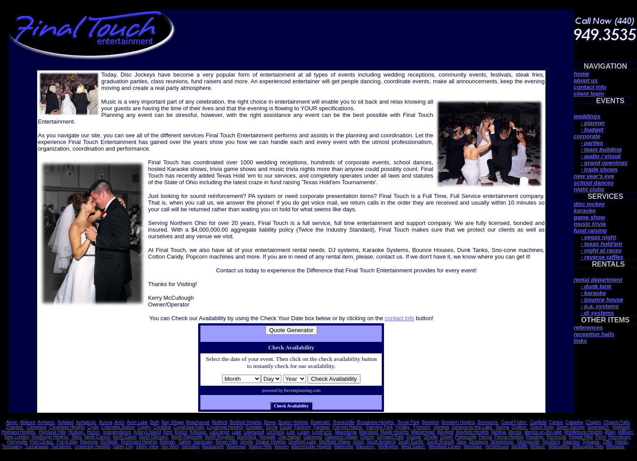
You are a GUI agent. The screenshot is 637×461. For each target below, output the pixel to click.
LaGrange (219, 432)
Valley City (123, 446)
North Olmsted (154, 436)
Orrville (431, 436)
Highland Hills (52, 432)
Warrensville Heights (311, 446)
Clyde (93, 427)
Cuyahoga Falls (188, 427)
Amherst (46, 422)
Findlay (403, 427)
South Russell (440, 441)
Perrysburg (619, 436)
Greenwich (598, 427)
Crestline (162, 427)
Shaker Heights (271, 441)
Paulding (535, 436)
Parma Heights (508, 436)
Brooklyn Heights (458, 422)
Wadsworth (213, 446)
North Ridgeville (187, 436)
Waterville (343, 446)
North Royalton (219, 436)
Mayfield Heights (472, 432)
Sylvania (591, 441)
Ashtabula (86, 422)
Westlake (473, 446)
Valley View (147, 446)
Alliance (27, 422)
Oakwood (312, 436)
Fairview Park (379, 427)
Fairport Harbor (348, 427)
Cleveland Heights (67, 427)
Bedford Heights (245, 422)
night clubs (589, 189)
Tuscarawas (37, 446)
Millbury (626, 432)
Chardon (15, 427)
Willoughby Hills (588, 446)
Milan (610, 432)
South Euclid (411, 441)
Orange (414, 436)
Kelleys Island (147, 432)
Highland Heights (18, 432)
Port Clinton (42, 441)
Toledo (621, 441)
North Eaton (124, 436)
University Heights (93, 446)
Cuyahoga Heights (225, 427)
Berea (270, 422)
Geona (502, 427)
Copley (144, 427)
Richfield (109, 441)
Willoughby (559, 446)
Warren (281, 446)
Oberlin (367, 436)
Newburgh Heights (50, 436)
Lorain (303, 432)
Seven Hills (226, 441)
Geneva (441, 427)
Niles (76, 436)
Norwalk (268, 436)
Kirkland (198, 432)
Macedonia (346, 432)
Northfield (247, 436)
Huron (93, 432)
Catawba (574, 422)
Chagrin (593, 422)
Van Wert (170, 446)
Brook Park (408, 422)
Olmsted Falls (390, 436)
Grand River (542, 427)
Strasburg (477, 441)
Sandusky (203, 441)
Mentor (515, 432)
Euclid (286, 427)
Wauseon (366, 446)
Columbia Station (118, 427)
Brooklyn (430, 422)
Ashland (65, 422)
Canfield (538, 422)
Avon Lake (137, 422)
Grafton (519, 427)
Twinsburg (61, 446)
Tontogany (12, 446)
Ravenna (89, 441)
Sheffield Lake (302, 441)
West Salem (413, 446)
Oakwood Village (341, 436)
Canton (556, 422)
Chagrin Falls (616, 422)
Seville (246, 441)
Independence (117, 432)
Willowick (615, 446)
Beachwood (197, 422)
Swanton (571, 441)
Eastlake (255, 427)
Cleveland (36, 427)
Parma (485, 436)
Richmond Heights (139, 441)
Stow (461, 441)
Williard (538, 446)
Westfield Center (445, 446)
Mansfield (368, 432)
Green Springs (570, 427)
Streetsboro (502, 441)
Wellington (388, 446)
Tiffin (607, 441)
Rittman (168, 441)
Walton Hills (260, 446)
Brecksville (344, 422)
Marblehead (423, 432)
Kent (168, 432)
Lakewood (254, 432)
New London (16, 436)
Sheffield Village (334, 441)
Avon (120, 422)
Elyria (271, 427)
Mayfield (445, 432)
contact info (399, 318)
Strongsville (528, 441)
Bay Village (172, 422)
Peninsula (556, 436)
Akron (12, 422)
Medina (498, 432)
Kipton (181, 432)
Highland (620, 427)
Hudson (76, 432)
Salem (185, 441)
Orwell (446, 436)
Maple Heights (394, 432)
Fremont (422, 427)
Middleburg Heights (583, 432)
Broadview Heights (376, 422)
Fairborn (302, 427)
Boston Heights (293, 422)
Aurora (105, 422)
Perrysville (17, 441)
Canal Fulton (514, 422)
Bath (154, 422)
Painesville (465, 436)
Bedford (219, 422)
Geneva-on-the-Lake (473, 427)
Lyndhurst (322, 432)
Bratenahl (321, 422)
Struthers (551, 441)
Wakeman (236, 446)
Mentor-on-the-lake (543, 432)
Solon (358, 441)
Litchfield (275, 432)
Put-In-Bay (67, 441)
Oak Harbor (289, 436)
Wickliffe (519, 446)
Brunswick (488, 422)
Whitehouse (497, 446)
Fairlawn (321, 427)
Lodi (290, 432)
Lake (237, 432)
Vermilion (190, 446)
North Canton (97, 436)
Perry (600, 436)
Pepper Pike (581, 436)
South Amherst (381, 441)
